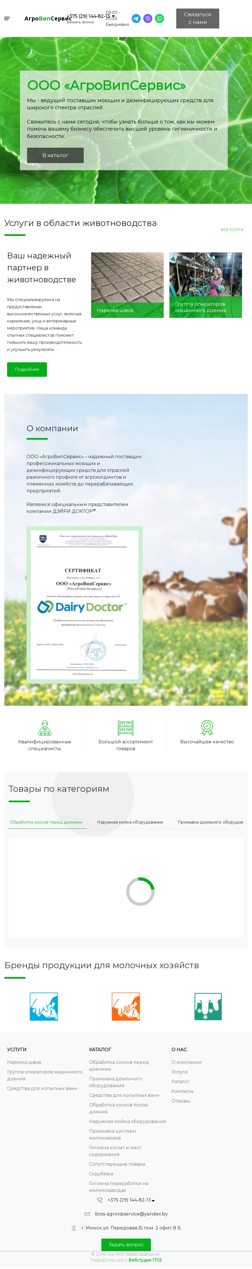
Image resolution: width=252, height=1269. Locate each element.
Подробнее (27, 369)
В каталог (55, 155)
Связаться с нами (197, 18)
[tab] (46, 822)
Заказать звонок (80, 22)
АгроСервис (48, 18)
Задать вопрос (126, 1244)
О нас (179, 1049)
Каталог (100, 1049)
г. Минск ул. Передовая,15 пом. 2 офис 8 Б (131, 1228)
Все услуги (232, 229)
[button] (126, 200)
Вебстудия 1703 (145, 1260)
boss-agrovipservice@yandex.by (131, 1214)
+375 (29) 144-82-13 (88, 16)
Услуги (16, 1049)
